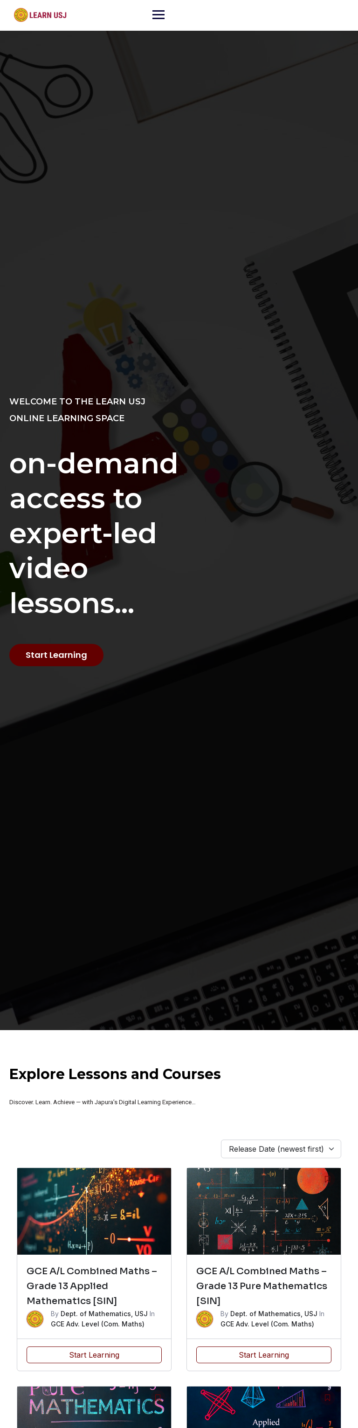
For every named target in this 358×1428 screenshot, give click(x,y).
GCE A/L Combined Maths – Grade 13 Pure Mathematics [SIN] (261, 1286)
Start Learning (94, 1355)
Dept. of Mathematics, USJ (104, 1314)
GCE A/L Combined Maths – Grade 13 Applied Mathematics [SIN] (92, 1286)
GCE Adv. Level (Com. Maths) (98, 1324)
